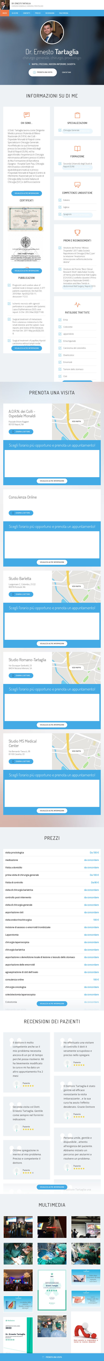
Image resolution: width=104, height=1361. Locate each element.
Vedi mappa (76, 421)
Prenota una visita (52, 1357)
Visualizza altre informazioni (27, 193)
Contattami (66, 72)
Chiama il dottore (21, 431)
